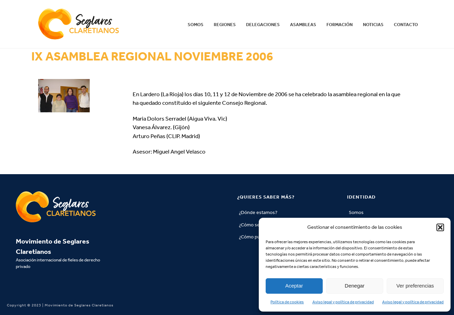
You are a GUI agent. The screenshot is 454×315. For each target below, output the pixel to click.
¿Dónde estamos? (258, 212)
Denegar (355, 286)
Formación (339, 24)
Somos (195, 24)
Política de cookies (287, 302)
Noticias (373, 24)
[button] (440, 227)
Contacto (406, 24)
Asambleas (303, 24)
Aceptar (294, 286)
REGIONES (225, 24)
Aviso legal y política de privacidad (343, 302)
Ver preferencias (415, 286)
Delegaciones (263, 24)
